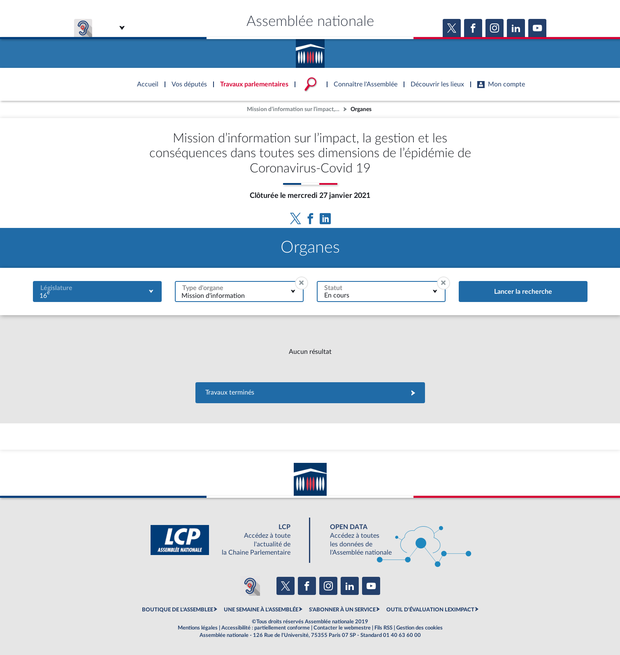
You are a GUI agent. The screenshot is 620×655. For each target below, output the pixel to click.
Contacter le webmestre (342, 627)
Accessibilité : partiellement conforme (265, 627)
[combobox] (97, 291)
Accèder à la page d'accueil (310, 50)
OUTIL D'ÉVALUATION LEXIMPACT (430, 609)
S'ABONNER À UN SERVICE (342, 609)
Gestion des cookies (419, 627)
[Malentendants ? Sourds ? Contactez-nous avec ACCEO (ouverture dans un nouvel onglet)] (250, 586)
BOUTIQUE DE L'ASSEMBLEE (177, 609)
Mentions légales (198, 627)
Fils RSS (383, 627)
